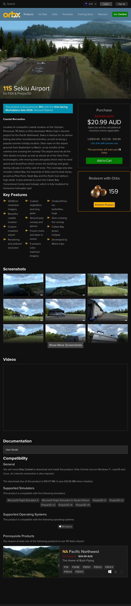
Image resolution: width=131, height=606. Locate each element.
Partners (102, 14)
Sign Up (121, 4)
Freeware (67, 14)
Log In (106, 4)
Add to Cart (104, 161)
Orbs (54, 14)
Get (120, 14)
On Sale (42, 14)
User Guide (12, 449)
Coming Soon (85, 14)
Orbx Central (26, 469)
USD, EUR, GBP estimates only (104, 143)
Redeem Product (104, 204)
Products (28, 14)
